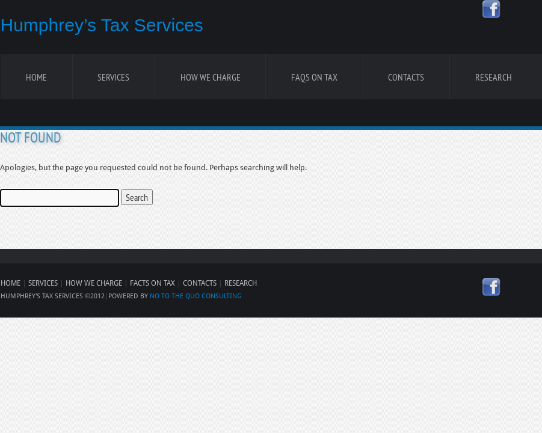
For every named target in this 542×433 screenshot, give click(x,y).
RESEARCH (240, 283)
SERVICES (43, 283)
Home (36, 77)
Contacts (406, 77)
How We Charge (210, 77)
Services (113, 77)
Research (493, 77)
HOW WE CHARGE (94, 283)
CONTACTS (200, 283)
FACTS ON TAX (152, 283)
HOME (10, 283)
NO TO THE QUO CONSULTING (196, 296)
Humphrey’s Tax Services (102, 25)
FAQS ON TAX (314, 77)
